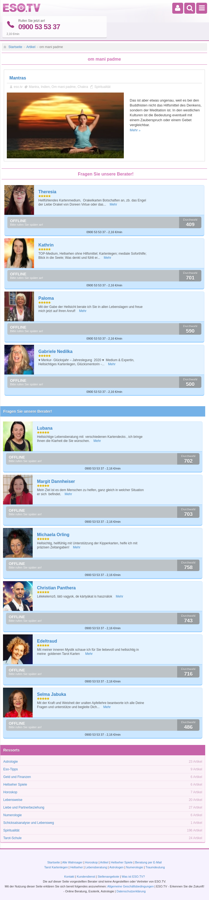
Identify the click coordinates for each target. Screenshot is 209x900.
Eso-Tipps (10, 769)
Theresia (47, 191)
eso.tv (18, 86)
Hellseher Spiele (15, 784)
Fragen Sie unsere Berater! (27, 411)
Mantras (18, 77)
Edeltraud (47, 640)
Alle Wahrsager (72, 862)
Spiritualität (102, 86)
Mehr (134, 130)
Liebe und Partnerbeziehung (23, 807)
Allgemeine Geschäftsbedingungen (130, 886)
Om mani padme (63, 86)
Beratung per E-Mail (148, 862)
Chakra (83, 86)
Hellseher (76, 867)
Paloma (46, 298)
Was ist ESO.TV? (133, 876)
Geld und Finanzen (17, 777)
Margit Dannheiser (56, 481)
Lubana (45, 428)
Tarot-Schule (12, 838)
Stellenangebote (108, 876)
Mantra (34, 86)
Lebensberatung (96, 867)
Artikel (30, 47)
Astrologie (10, 761)
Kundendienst (86, 876)
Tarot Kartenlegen (56, 867)
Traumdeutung (155, 867)
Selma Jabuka (51, 694)
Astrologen (116, 867)
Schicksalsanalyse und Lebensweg (28, 822)
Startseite (15, 47)
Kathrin (46, 244)
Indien (45, 86)
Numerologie (12, 815)
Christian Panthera (56, 587)
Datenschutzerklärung (131, 891)
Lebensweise (12, 799)
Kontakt (69, 876)
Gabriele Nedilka (55, 351)
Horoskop (10, 792)
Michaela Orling (53, 534)
